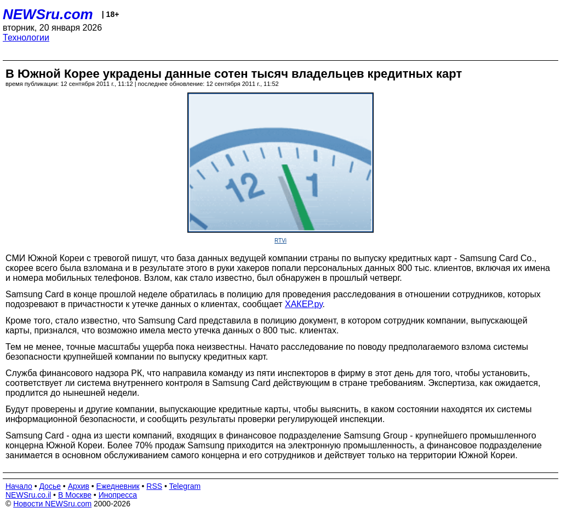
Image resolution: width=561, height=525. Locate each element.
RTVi (280, 241)
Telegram (185, 486)
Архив (78, 486)
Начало (18, 486)
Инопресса (118, 495)
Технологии (26, 37)
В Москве (74, 495)
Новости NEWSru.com (52, 503)
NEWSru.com (48, 14)
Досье (50, 486)
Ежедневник (118, 486)
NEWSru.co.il (28, 495)
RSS (154, 486)
